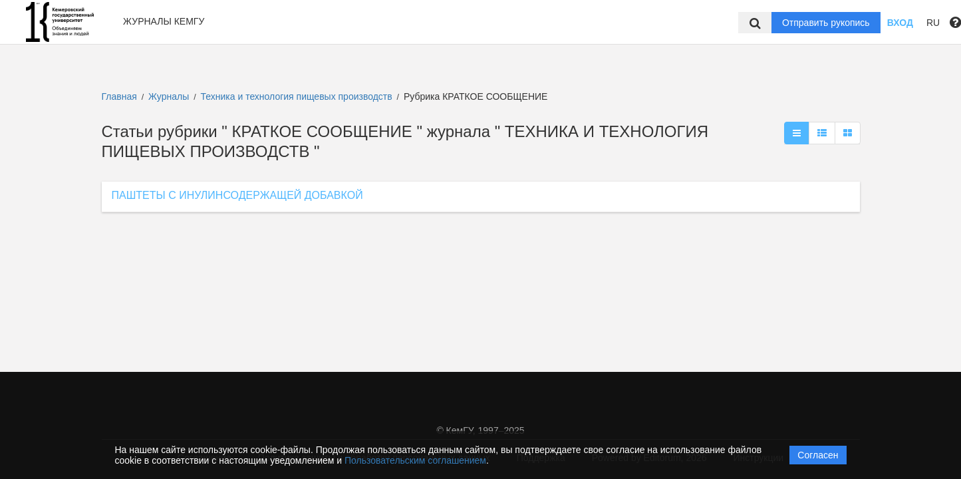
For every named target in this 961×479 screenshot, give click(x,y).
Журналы (168, 96)
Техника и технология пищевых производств (298, 96)
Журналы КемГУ (163, 21)
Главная (119, 96)
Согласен (817, 455)
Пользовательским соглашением (415, 460)
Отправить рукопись (826, 22)
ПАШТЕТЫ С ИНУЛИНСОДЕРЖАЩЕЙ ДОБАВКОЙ (237, 195)
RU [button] (933, 22)
